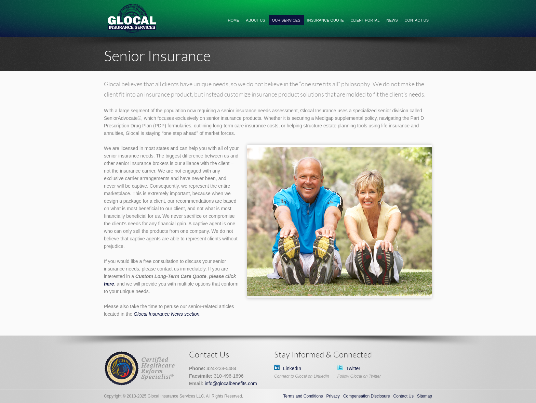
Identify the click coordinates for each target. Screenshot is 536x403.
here (109, 284)
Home (233, 20)
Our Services (286, 20)
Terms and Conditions (303, 396)
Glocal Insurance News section (166, 314)
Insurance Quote (325, 20)
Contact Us (417, 20)
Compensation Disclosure (366, 396)
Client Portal (365, 20)
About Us (255, 20)
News (392, 20)
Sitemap (424, 396)
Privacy (333, 396)
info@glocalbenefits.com (231, 383)
